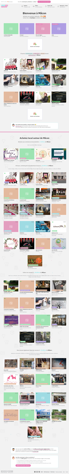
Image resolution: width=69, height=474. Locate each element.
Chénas (43, 275)
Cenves (55, 275)
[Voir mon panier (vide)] (50, 6)
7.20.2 (67, 471)
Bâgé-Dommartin (39, 168)
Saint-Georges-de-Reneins (48, 353)
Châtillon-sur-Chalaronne (26, 353)
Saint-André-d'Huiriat (22, 275)
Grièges (12, 168)
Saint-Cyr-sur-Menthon (13, 275)
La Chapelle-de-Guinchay (31, 275)
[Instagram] (37, 471)
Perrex (40, 275)
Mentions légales (59, 471)
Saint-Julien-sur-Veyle (49, 275)
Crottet (9, 168)
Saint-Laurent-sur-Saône (32, 145)
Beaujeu (41, 353)
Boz (37, 275)
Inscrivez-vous (18, 125)
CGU (64, 471)
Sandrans (56, 353)
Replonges (40, 145)
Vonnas (58, 275)
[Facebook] (35, 471)
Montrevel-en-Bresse (35, 353)
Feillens (16, 168)
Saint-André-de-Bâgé (28, 168)
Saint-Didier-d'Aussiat (36, 276)
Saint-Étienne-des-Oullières (34, 354)
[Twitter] (39, 471)
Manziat (34, 168)
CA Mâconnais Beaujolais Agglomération (41, 448)
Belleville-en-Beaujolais (15, 353)
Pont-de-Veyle (21, 168)
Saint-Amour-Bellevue (48, 168)
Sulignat (30, 276)
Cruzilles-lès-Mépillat (57, 168)
